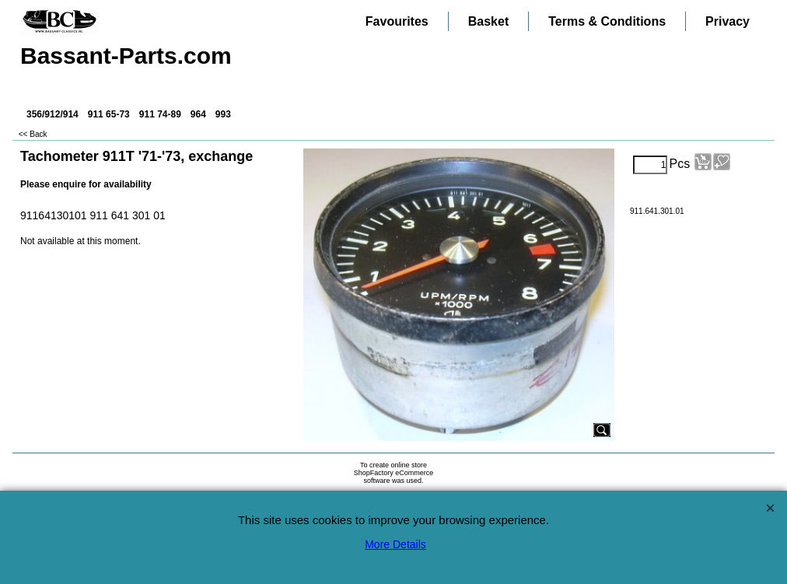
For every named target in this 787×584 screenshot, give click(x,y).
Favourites (397, 21)
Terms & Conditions (607, 21)
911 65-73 (109, 114)
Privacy (727, 21)
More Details (395, 544)
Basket (488, 21)
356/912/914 (52, 114)
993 (223, 114)
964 (198, 114)
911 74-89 (160, 114)
